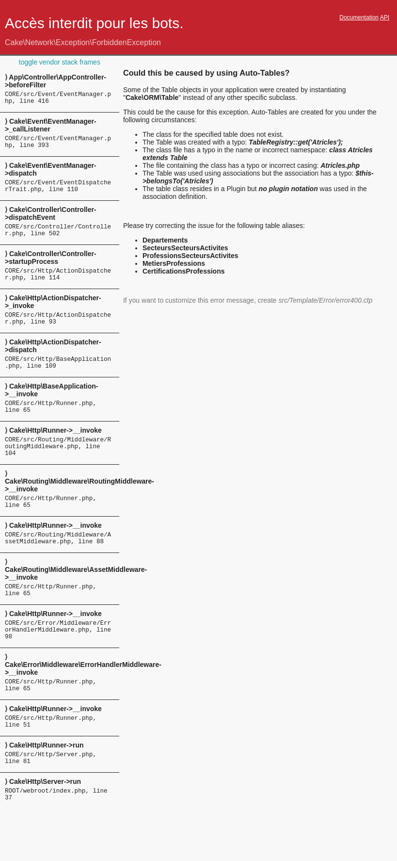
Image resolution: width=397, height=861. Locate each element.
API (384, 17)
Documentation (359, 17)
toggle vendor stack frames (59, 62)
